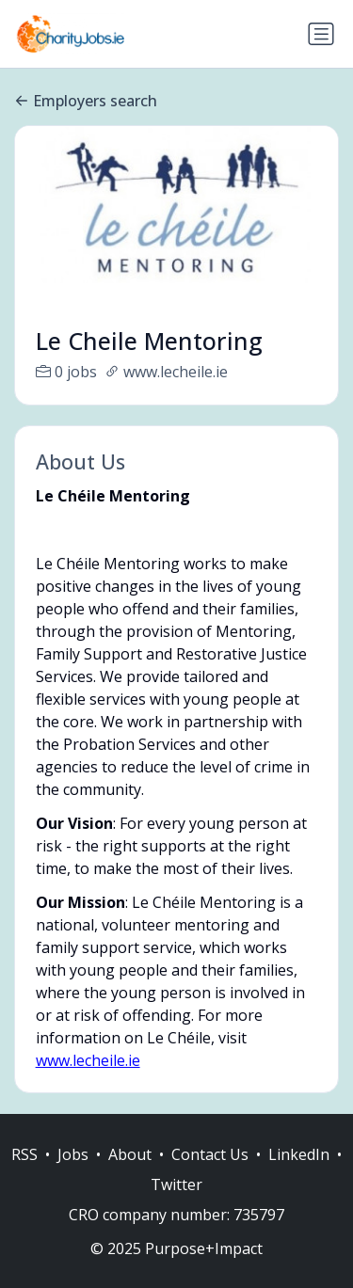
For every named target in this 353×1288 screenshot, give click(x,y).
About (130, 1174)
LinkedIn (298, 1174)
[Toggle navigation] (321, 34)
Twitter (176, 1204)
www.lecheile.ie (88, 1060)
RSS (24, 1174)
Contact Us (210, 1174)
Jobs (72, 1174)
